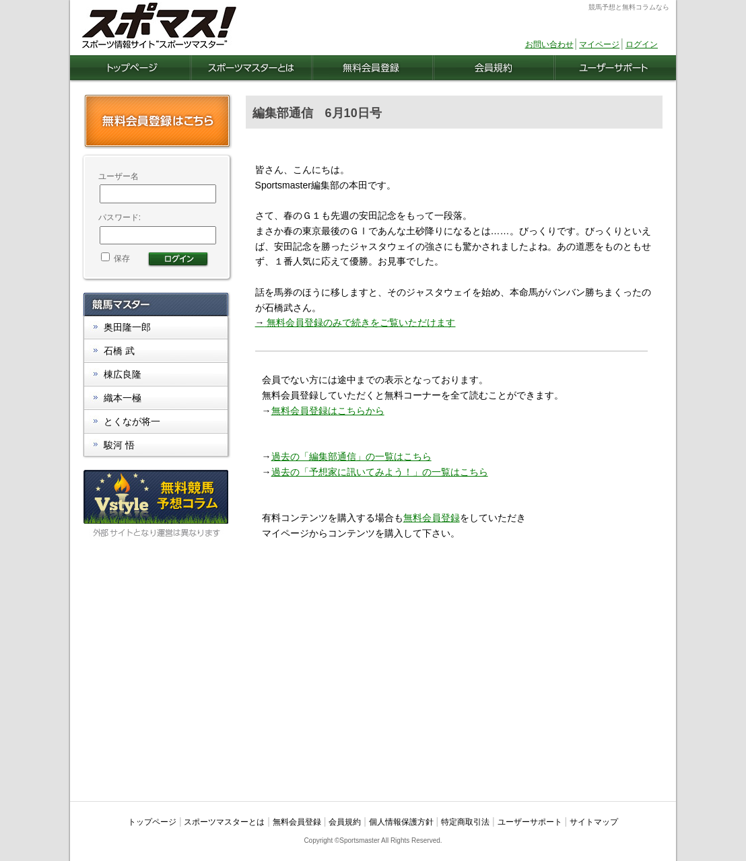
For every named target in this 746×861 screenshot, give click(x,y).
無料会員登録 (431, 517)
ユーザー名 (118, 176)
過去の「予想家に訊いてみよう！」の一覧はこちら (379, 472)
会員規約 (345, 822)
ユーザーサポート (530, 822)
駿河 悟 (119, 445)
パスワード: (119, 217)
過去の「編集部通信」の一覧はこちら (351, 456)
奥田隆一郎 (127, 327)
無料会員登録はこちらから (327, 410)
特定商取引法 (465, 822)
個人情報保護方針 (401, 822)
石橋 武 (119, 350)
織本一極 (122, 397)
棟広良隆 (122, 374)
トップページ (152, 822)
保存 (115, 258)
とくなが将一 (132, 421)
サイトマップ (594, 822)
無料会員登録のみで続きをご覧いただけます (355, 322)
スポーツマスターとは (224, 822)
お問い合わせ (549, 44)
